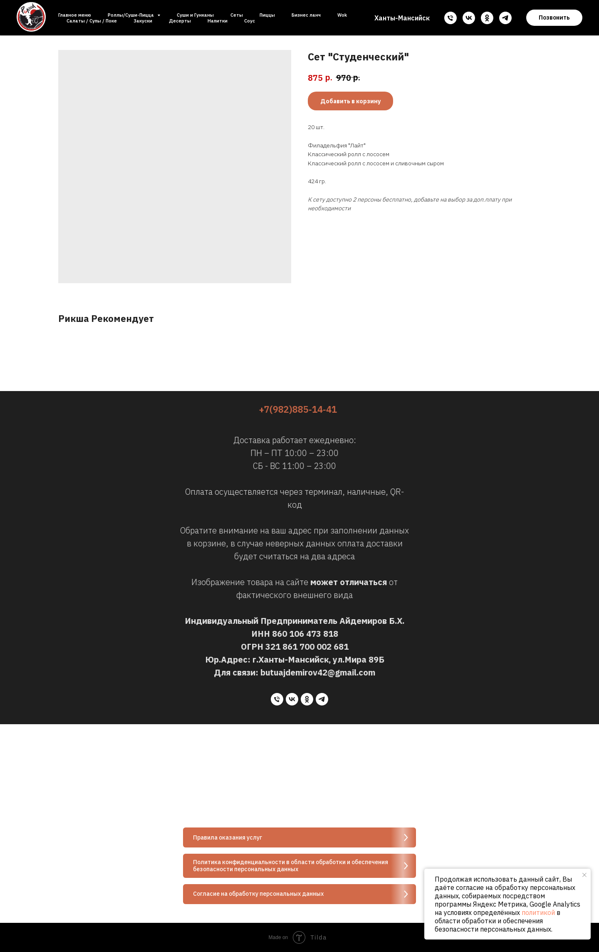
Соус (249, 21)
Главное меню (74, 15)
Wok (342, 15)
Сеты (236, 15)
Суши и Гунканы (195, 15)
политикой (538, 912)
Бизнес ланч (306, 15)
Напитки (218, 21)
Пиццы (267, 15)
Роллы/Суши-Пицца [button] (131, 15)
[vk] (469, 18)
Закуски (143, 21)
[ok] (487, 18)
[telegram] (505, 18)
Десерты (180, 21)
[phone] (450, 18)
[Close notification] (584, 875)
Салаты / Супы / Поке (92, 21)
